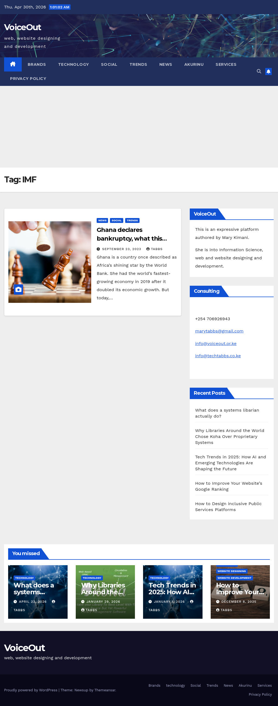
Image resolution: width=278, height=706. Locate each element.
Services (226, 64)
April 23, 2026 (33, 602)
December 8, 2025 (238, 602)
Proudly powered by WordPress (31, 690)
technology (73, 64)
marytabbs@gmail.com (219, 331)
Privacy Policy (28, 78)
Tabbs (154, 249)
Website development (234, 577)
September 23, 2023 (122, 249)
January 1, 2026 (170, 602)
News (165, 64)
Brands (37, 64)
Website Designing (232, 571)
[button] (259, 71)
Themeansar (104, 690)
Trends (138, 64)
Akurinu (194, 64)
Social (109, 64)
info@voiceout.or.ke (216, 343)
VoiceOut (22, 27)
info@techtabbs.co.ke (218, 355)
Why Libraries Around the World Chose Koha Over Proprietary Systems (229, 436)
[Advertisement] (139, 127)
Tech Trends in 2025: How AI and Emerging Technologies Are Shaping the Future (230, 462)
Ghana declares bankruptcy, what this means (129, 238)
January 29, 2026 (103, 602)
